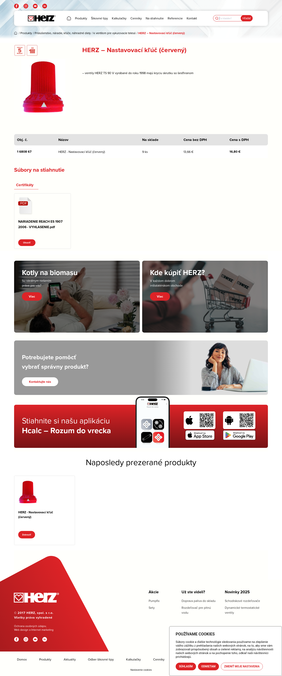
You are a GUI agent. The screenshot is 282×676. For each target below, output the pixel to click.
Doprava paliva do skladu (199, 601)
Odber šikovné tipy (101, 659)
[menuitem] (69, 18)
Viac (32, 296)
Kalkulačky (133, 659)
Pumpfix (154, 601)
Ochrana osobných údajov (30, 626)
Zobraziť (26, 534)
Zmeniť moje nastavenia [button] (242, 666)
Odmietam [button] (208, 666)
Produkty (45, 659)
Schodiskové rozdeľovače (242, 601)
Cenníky (158, 659)
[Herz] (41, 18)
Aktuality (70, 659)
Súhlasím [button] (186, 666)
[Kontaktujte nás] (40, 381)
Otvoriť (27, 242)
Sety (152, 607)
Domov (22, 659)
